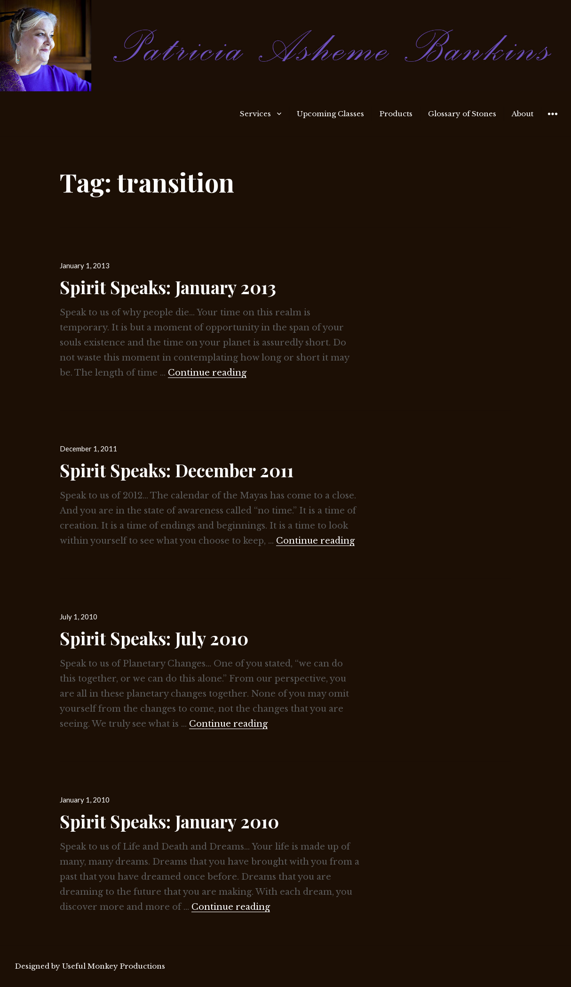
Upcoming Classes (330, 113)
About (522, 113)
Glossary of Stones (462, 113)
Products (396, 113)
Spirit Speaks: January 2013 (168, 286)
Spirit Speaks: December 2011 (176, 469)
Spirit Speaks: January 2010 (169, 821)
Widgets (552, 120)
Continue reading (207, 373)
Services (255, 113)
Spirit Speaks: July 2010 (154, 638)
